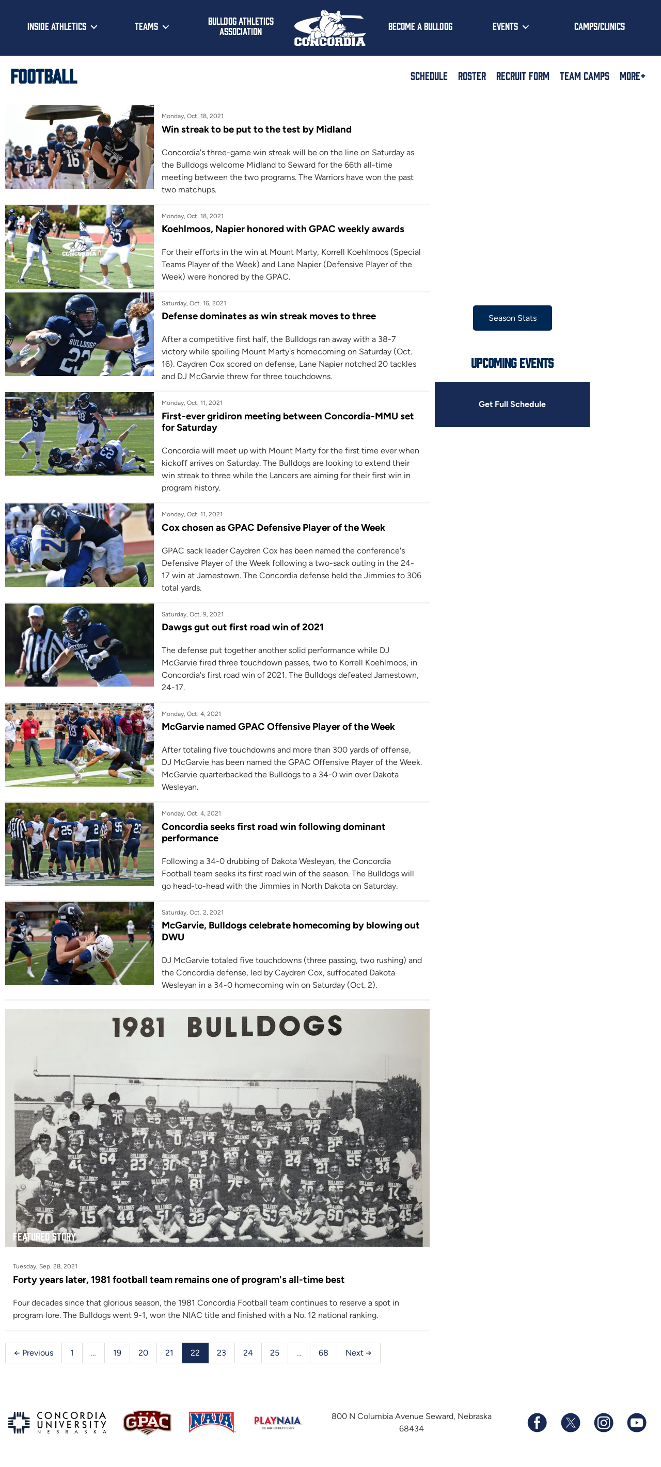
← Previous (33, 1352)
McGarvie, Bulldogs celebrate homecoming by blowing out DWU (290, 930)
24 (248, 1352)
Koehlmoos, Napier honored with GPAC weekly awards (282, 229)
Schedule (429, 75)
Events (505, 25)
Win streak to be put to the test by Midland (256, 129)
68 (323, 1352)
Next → (358, 1352)
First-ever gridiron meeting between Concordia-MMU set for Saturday (287, 421)
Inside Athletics (56, 25)
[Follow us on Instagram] (603, 1421)
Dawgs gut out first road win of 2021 (242, 627)
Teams (146, 25)
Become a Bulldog (420, 25)
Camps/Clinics (599, 25)
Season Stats (511, 318)
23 (221, 1352)
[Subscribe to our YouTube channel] (636, 1421)
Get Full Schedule (510, 405)
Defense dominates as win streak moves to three (268, 316)
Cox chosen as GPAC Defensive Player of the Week (273, 527)
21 (169, 1352)
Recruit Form (522, 75)
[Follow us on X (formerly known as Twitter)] (570, 1421)
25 (274, 1352)
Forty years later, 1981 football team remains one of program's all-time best (179, 1278)
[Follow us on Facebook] (537, 1421)
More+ (633, 75)
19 (117, 1352)
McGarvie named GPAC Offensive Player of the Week (278, 726)
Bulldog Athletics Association (241, 26)
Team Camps (584, 75)
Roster (472, 75)
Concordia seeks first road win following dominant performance (273, 832)
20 (143, 1352)
